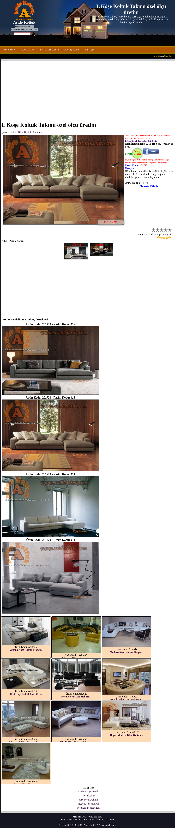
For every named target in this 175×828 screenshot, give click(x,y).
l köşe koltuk (88, 795)
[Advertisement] (88, 89)
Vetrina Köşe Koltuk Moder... (26, 649)
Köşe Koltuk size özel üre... (76, 696)
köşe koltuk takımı (88, 799)
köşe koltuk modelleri (88, 807)
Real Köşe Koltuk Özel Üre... (26, 694)
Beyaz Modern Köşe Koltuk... (126, 735)
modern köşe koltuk (88, 791)
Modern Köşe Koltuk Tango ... (126, 652)
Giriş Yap (168, 56)
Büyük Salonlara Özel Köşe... (126, 699)
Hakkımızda (28, 50)
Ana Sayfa (9, 50)
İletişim (90, 50)
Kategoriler (48, 50)
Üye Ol (157, 56)
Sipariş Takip (72, 50)
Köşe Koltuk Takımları (30, 132)
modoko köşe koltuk (88, 803)
